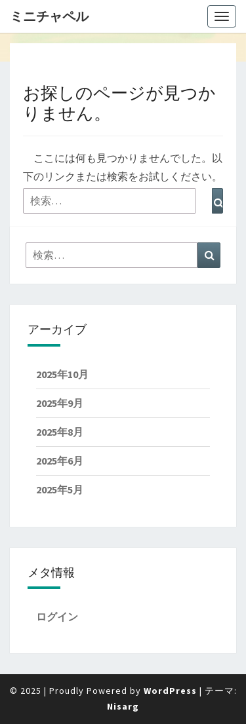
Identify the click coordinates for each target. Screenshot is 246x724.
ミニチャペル (49, 16)
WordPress (170, 690)
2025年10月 (62, 374)
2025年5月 (59, 489)
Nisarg (123, 706)
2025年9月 (59, 403)
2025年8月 (59, 431)
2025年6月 (59, 460)
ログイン (57, 616)
